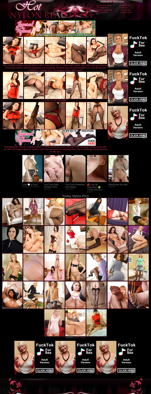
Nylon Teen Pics (125, 5)
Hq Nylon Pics (104, 12)
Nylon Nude (124, 8)
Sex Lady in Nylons (105, 5)
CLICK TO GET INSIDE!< (55, 100)
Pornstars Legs (125, 10)
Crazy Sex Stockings (106, 10)
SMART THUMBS (80, 337)
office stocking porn (126, 12)
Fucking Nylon (104, 8)
